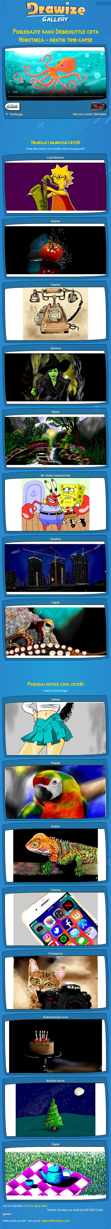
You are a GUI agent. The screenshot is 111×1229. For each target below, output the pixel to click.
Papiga (55, 763)
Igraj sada (40, 1205)
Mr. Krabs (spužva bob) (55, 475)
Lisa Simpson (55, 157)
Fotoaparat (55, 953)
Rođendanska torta (55, 1017)
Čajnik (55, 1144)
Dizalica (56, 539)
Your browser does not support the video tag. (55, 74)
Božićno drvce (56, 1080)
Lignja (55, 602)
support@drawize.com (55, 1220)
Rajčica (55, 221)
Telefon (55, 284)
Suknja (55, 699)
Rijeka (55, 412)
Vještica (55, 348)
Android (78, 1210)
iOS (86, 1210)
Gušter (55, 826)
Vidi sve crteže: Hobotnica (89, 114)
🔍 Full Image (14, 114)
